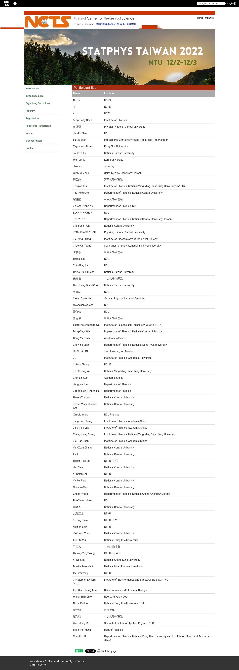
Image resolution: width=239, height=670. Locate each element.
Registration (32, 118)
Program (30, 110)
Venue (29, 133)
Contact (30, 148)
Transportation (34, 140)
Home (200, 18)
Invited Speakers (34, 96)
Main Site (209, 18)
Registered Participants (38, 125)
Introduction (32, 88)
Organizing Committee (38, 103)
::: (195, 17)
